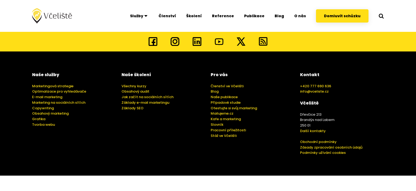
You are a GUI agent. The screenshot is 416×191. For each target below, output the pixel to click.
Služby (139, 16)
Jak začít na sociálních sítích (148, 96)
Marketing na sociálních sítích (58, 102)
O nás (300, 16)
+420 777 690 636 (315, 86)
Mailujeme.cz (222, 113)
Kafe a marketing (226, 118)
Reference (223, 16)
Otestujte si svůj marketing (234, 108)
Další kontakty (313, 130)
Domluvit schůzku (342, 16)
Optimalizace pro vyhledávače (59, 91)
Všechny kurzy (134, 86)
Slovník (217, 124)
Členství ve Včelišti (227, 86)
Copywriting (43, 108)
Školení (194, 16)
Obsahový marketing (50, 113)
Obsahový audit (135, 91)
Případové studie (226, 102)
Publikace (254, 16)
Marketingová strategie (52, 86)
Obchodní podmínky (318, 141)
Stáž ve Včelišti (224, 135)
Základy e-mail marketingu (145, 102)
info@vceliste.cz (314, 91)
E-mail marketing (47, 96)
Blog (279, 16)
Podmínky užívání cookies (323, 152)
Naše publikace (224, 96)
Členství (167, 16)
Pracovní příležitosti (228, 130)
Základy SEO (133, 108)
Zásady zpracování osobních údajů (331, 147)
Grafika (38, 118)
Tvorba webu (43, 124)
